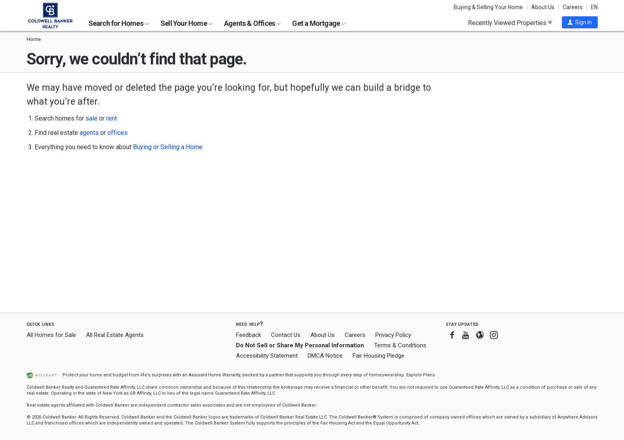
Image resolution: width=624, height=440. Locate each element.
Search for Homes (118, 23)
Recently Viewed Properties (510, 22)
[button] (580, 22)
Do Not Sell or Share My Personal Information (300, 345)
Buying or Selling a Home (168, 147)
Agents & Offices (252, 23)
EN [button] (594, 7)
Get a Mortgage (318, 23)
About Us (542, 7)
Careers (573, 7)
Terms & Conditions (400, 345)
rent (111, 118)
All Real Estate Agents (115, 335)
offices (117, 132)
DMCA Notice (325, 355)
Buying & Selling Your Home (488, 7)
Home (34, 39)
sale (92, 118)
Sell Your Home (186, 23)
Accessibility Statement (267, 355)
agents (89, 132)
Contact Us (285, 335)
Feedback (248, 335)
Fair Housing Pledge (378, 355)
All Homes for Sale (51, 335)
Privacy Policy (393, 335)
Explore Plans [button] (420, 375)
